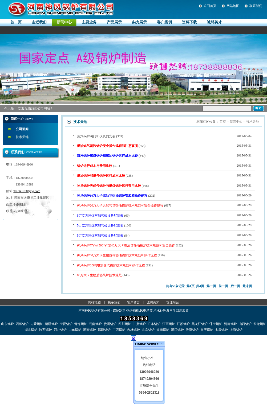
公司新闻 (22, 129)
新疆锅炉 (51, 324)
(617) (164, 205)
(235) (164, 175)
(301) (164, 165)
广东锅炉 (154, 324)
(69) (164, 215)
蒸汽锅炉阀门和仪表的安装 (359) (164, 136)
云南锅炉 (95, 324)
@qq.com (34, 191)
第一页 (211, 286)
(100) (164, 225)
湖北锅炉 (31, 330)
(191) (164, 265)
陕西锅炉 (45, 330)
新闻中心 (236, 121)
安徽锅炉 (259, 324)
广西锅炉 (118, 330)
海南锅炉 (162, 330)
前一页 (223, 286)
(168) (164, 185)
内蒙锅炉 (36, 324)
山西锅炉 (245, 324)
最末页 (247, 286)
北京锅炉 (148, 330)
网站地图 (232, 6)
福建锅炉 (104, 330)
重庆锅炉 (206, 330)
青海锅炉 (80, 324)
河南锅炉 (230, 324)
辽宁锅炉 (215, 324)
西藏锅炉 (22, 324)
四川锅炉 (124, 324)
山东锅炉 (7, 324)
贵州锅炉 (110, 324)
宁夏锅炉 (66, 324)
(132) (164, 245)
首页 (223, 121)
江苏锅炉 (183, 324)
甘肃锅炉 (139, 324)
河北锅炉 (60, 330)
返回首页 (210, 6)
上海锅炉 (236, 330)
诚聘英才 (153, 302)
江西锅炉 (168, 324)
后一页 (235, 286)
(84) (164, 235)
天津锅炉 (192, 330)
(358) (164, 145)
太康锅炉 (221, 330)
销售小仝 (147, 358)
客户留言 (133, 302)
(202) (164, 195)
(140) (164, 275)
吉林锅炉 (133, 330)
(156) (164, 255)
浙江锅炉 (177, 330)
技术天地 (22, 137)
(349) (164, 155)
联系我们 (255, 6)
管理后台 (172, 302)
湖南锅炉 (89, 330)
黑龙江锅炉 (200, 324)
